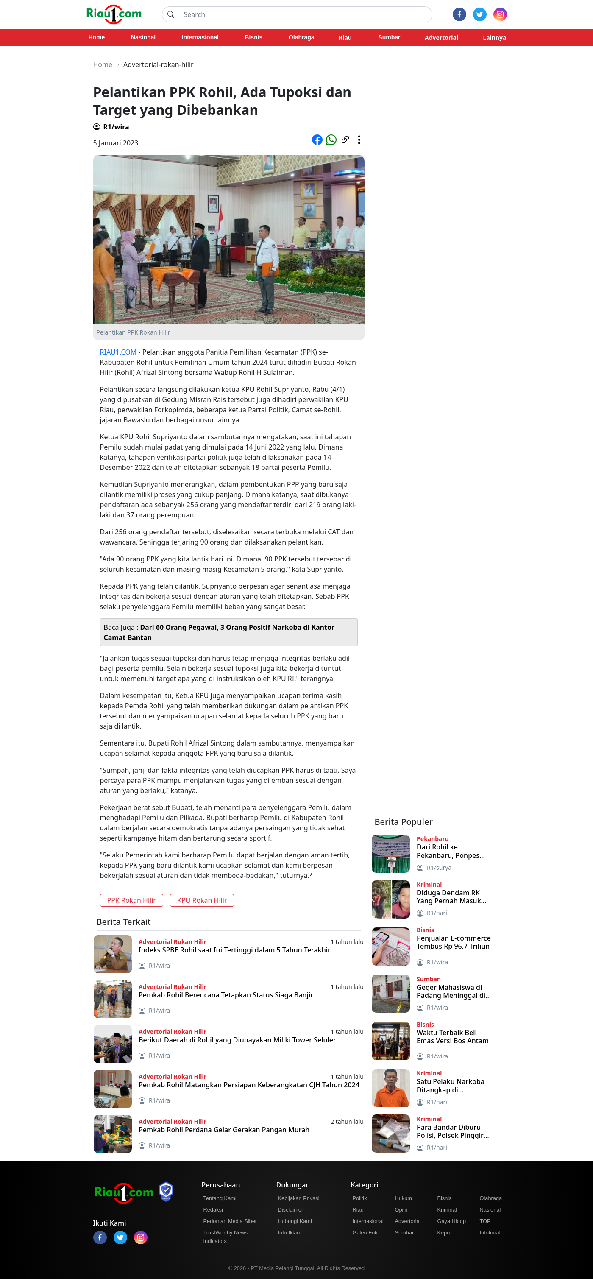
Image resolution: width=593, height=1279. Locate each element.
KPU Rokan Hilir (202, 900)
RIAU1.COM (118, 352)
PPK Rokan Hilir (131, 900)
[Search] (305, 14)
